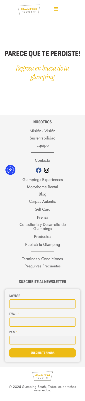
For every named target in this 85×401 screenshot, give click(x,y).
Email (13, 314)
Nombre (15, 296)
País (12, 332)
